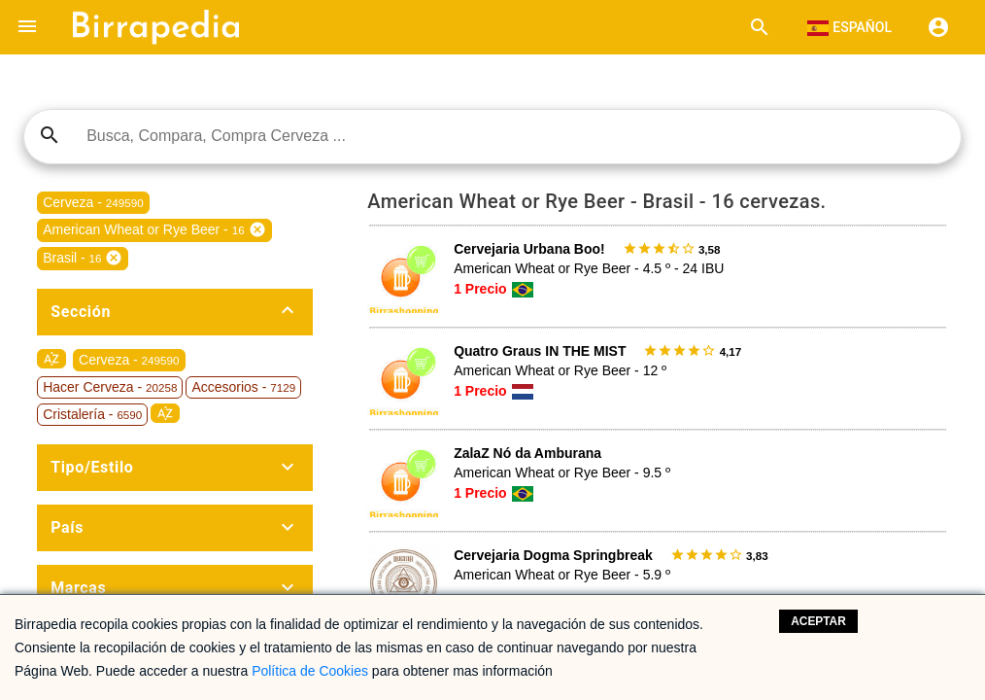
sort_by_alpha (51, 359)
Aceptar (818, 621)
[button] (27, 27)
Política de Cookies (310, 671)
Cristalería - (92, 414)
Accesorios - (243, 387)
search (49, 135)
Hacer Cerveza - (110, 387)
